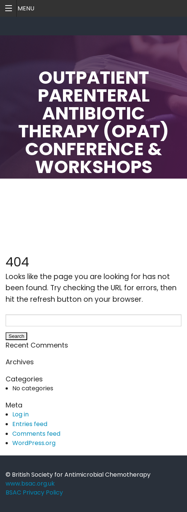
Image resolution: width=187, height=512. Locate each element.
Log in (20, 414)
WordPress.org (34, 443)
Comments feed (36, 433)
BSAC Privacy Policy (34, 492)
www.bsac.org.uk (30, 483)
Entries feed (29, 424)
